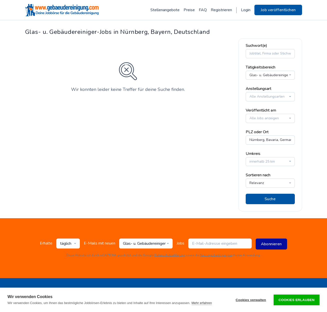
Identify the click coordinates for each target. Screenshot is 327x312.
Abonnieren (271, 244)
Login (245, 10)
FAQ (203, 10)
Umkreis (253, 153)
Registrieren (221, 10)
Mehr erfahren (202, 303)
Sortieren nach (258, 175)
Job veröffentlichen (278, 10)
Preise (189, 10)
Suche (270, 198)
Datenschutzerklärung (169, 255)
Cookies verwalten (251, 300)
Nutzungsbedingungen (216, 255)
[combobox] (270, 75)
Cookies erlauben (297, 300)
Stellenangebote (165, 10)
